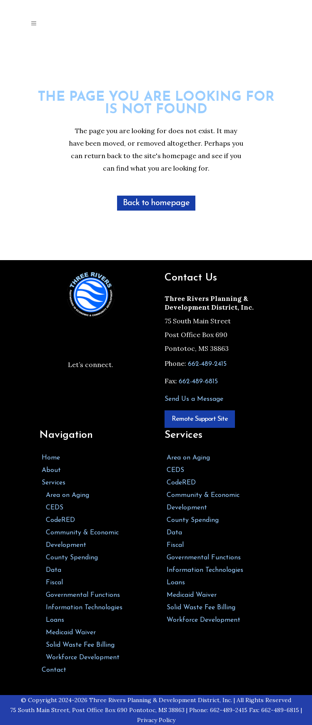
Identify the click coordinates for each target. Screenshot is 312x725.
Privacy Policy (156, 720)
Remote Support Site (200, 419)
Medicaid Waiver (71, 632)
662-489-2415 (207, 364)
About (51, 470)
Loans (55, 620)
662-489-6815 (198, 381)
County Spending (72, 557)
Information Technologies (84, 607)
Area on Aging (67, 495)
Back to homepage (156, 203)
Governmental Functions (83, 595)
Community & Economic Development (82, 539)
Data (53, 570)
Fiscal (54, 582)
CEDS (54, 507)
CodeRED (60, 520)
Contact (54, 670)
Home (51, 457)
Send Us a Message (194, 399)
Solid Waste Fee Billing (80, 645)
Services (53, 482)
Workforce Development (83, 657)
